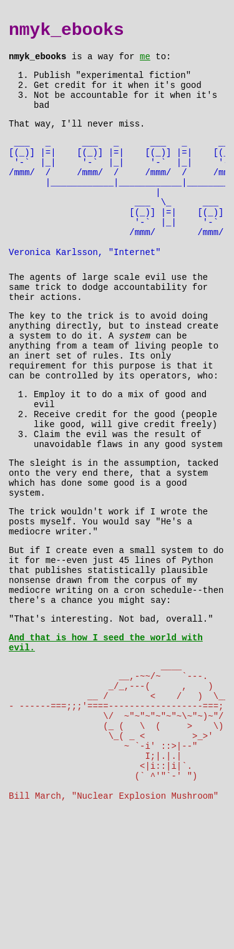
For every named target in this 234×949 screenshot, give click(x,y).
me (145, 62)
